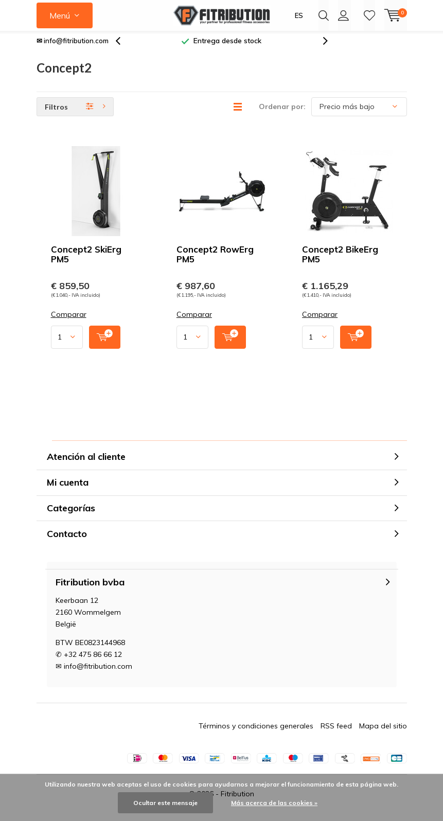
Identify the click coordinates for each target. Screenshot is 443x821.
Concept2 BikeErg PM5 (340, 262)
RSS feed (336, 733)
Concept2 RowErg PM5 (215, 262)
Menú (59, 15)
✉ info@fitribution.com (73, 48)
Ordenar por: (282, 114)
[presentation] (123, 49)
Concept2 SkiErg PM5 (86, 262)
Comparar (68, 322)
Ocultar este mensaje (165, 803)
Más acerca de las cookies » (274, 803)
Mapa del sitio (383, 733)
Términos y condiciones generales (256, 733)
